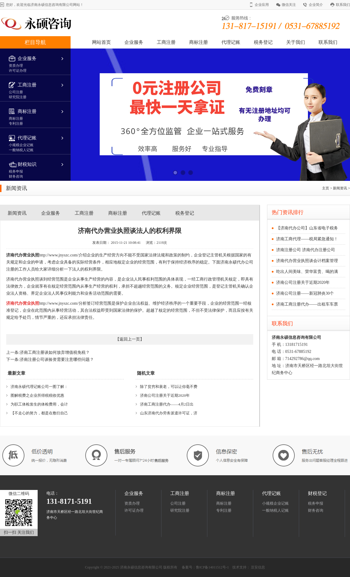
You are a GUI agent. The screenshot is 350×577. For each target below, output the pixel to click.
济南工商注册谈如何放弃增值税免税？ (55, 352)
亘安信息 (258, 567)
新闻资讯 (340, 188)
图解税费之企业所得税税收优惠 (37, 395)
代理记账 (230, 42)
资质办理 (132, 503)
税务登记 (263, 42)
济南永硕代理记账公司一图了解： (39, 386)
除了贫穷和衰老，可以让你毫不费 (168, 386)
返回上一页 (129, 339)
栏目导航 (35, 42)
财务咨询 (315, 510)
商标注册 (198, 42)
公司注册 (178, 503)
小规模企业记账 (275, 503)
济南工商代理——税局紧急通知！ (307, 239)
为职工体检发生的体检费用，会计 (39, 404)
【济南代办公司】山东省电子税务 (307, 228)
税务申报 (315, 503)
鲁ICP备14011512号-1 (212, 567)
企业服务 (133, 42)
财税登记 (317, 493)
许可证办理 (134, 510)
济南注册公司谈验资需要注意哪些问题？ (57, 359)
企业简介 (316, 5)
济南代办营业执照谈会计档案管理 (307, 261)
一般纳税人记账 (275, 510)
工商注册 (166, 42)
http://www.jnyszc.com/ (59, 255)
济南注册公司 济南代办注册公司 (305, 250)
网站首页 (101, 42)
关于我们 (295, 42)
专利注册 (223, 510)
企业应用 (262, 5)
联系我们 (343, 5)
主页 (325, 188)
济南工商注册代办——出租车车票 (307, 304)
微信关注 (289, 5)
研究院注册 (179, 510)
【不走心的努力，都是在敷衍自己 (39, 413)
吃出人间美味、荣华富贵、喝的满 (307, 271)
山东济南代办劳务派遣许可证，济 (168, 413)
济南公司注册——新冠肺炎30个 (305, 293)
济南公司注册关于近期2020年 (165, 395)
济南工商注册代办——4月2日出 (167, 404)
